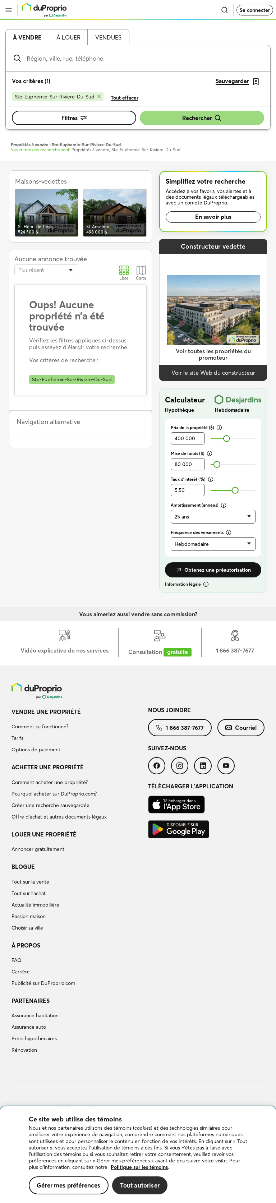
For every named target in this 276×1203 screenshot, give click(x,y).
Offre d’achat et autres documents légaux (59, 816)
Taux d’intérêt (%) (192, 479)
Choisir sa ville (27, 928)
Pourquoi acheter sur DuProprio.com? (54, 794)
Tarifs (17, 738)
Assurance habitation (35, 1015)
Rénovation (24, 1050)
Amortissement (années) (198, 505)
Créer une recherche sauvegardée (50, 805)
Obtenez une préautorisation (213, 569)
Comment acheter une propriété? (50, 782)
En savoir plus (213, 216)
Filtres (74, 117)
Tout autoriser (140, 1185)
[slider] (226, 438)
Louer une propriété (44, 834)
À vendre (27, 37)
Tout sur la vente (30, 882)
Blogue (23, 866)
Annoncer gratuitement (38, 849)
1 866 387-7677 (180, 727)
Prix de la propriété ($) (196, 427)
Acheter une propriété (48, 767)
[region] (138, 1154)
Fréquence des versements (201, 532)
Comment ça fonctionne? (40, 726)
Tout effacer (124, 98)
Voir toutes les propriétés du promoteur (213, 354)
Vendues (108, 37)
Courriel (241, 727)
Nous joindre (169, 710)
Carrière (21, 971)
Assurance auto (29, 1027)
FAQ (17, 960)
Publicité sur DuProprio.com (43, 983)
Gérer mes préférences (69, 1185)
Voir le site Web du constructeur (213, 372)
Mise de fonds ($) (191, 453)
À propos (26, 945)
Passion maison (29, 916)
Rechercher (202, 118)
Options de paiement (36, 749)
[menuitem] (80, 732)
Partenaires (31, 1000)
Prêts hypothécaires (34, 1038)
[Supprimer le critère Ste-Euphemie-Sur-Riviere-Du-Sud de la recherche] (58, 96)
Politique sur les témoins (139, 1167)
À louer (68, 37)
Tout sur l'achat (29, 893)
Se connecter (255, 10)
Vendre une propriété (46, 711)
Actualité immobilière (35, 905)
